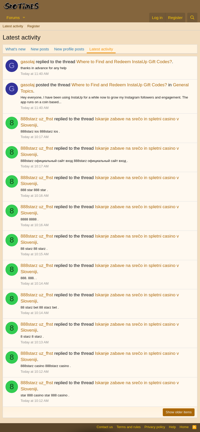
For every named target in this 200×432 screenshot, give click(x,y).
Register (33, 26)
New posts (40, 49)
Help (172, 427)
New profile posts (69, 49)
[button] (24, 17)
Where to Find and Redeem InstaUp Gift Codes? (124, 61)
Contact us (105, 427)
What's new (15, 49)
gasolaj (28, 61)
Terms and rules (129, 427)
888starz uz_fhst (37, 118)
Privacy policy (155, 427)
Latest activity (13, 26)
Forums (13, 17)
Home (184, 427)
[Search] (192, 17)
